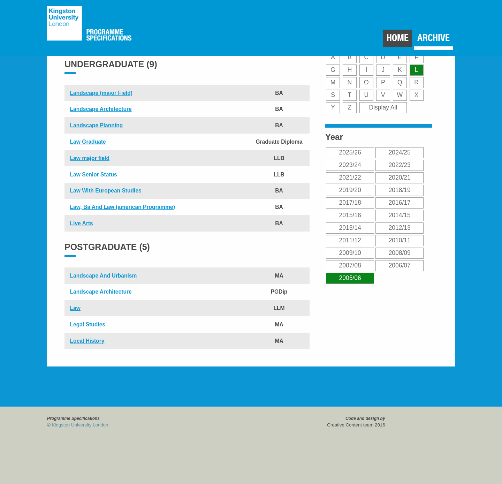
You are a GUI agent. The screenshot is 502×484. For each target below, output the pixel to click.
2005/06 (350, 277)
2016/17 (400, 202)
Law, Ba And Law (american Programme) (122, 207)
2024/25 (400, 152)
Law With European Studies (106, 191)
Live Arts (81, 223)
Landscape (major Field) (101, 93)
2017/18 (350, 202)
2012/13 (400, 227)
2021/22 (350, 177)
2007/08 (350, 265)
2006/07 (400, 265)
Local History (87, 341)
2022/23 (400, 164)
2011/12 (350, 240)
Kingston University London (80, 425)
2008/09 (400, 252)
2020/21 (400, 177)
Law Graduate (88, 142)
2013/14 (350, 227)
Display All (383, 107)
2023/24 (350, 164)
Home (398, 38)
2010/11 (400, 240)
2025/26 (350, 152)
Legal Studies (87, 324)
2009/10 (350, 252)
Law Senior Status (93, 174)
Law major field (90, 158)
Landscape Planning (96, 125)
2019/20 (350, 190)
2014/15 (400, 215)
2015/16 (350, 215)
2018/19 (400, 190)
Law (75, 308)
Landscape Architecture (101, 109)
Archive (433, 38)
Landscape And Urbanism (103, 276)
